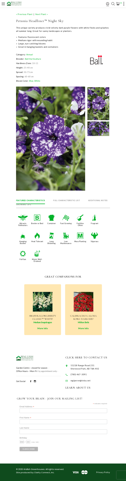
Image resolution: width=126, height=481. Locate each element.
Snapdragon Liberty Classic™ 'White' (42, 317)
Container (51, 223)
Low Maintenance (65, 242)
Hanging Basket (22, 242)
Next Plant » (41, 14)
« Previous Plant (24, 14)
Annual (29, 54)
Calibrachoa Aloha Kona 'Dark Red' (83, 317)
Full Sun (23, 259)
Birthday (27, 438)
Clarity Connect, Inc (44, 472)
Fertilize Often (80, 224)
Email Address (31, 406)
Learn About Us (80, 387)
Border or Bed (37, 223)
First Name (29, 417)
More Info (42, 328)
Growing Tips (23, 205)
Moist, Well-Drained (37, 260)
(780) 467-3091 (81, 374)
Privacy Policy (103, 472)
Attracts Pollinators (23, 224)
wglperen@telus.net (83, 380)
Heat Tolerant (37, 241)
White (37, 81)
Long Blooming (52, 242)
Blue (31, 81)
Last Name (28, 428)
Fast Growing (66, 223)
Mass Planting (80, 241)
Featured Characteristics (30, 200)
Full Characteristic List (66, 200)
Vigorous (94, 241)
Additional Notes (97, 200)
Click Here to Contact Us (89, 357)
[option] (50, 139)
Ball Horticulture (33, 59)
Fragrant (94, 223)
